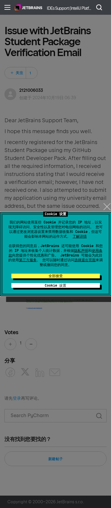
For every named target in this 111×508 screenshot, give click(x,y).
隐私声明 (81, 250)
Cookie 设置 (55, 285)
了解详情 (80, 236)
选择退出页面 (85, 260)
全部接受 (56, 276)
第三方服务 (28, 260)
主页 (28, 7)
